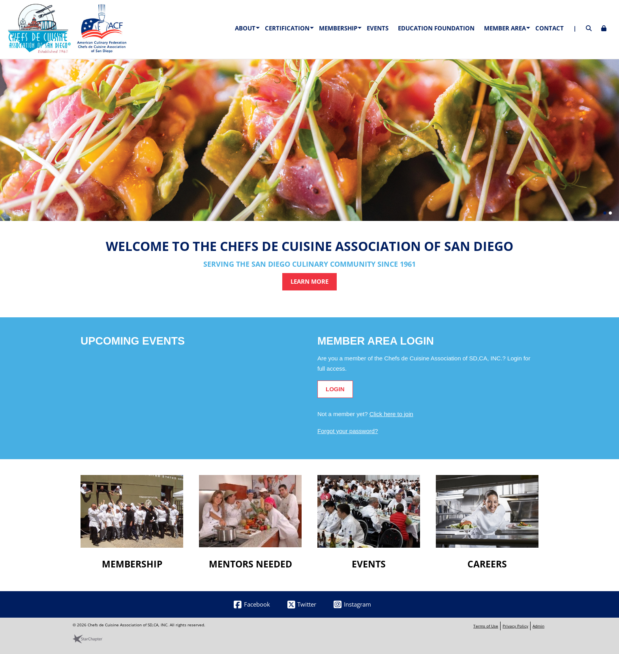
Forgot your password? (347, 431)
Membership (338, 28)
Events (377, 28)
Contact (549, 28)
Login (335, 389)
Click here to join (391, 414)
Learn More (309, 281)
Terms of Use (485, 626)
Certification (287, 28)
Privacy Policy (515, 626)
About (245, 28)
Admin (538, 626)
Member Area (505, 28)
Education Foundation (436, 28)
